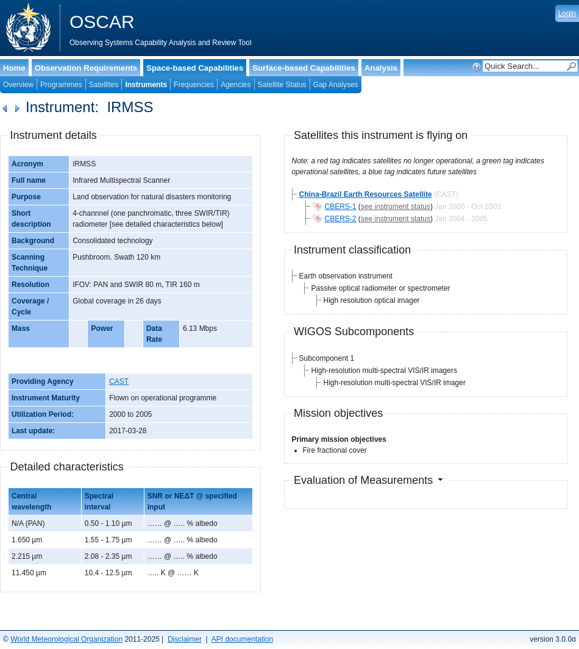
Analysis (380, 68)
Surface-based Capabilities (303, 68)
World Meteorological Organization (66, 639)
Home (14, 68)
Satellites (104, 84)
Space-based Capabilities (194, 68)
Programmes (61, 84)
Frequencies (194, 84)
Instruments (146, 84)
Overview (18, 84)
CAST (119, 381)
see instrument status (395, 206)
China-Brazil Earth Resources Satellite (365, 194)
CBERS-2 (341, 219)
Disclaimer (185, 639)
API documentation (242, 639)
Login (567, 13)
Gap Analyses (335, 84)
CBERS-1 (341, 206)
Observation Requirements (86, 68)
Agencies (235, 84)
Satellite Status (282, 84)
